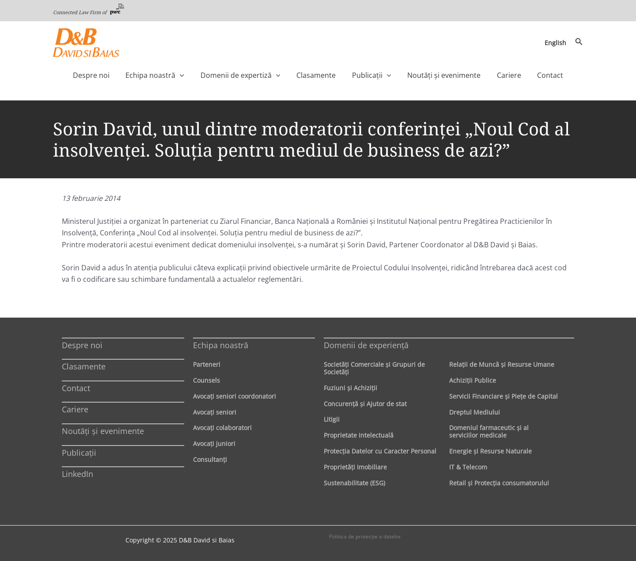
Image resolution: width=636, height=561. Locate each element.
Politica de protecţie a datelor (365, 536)
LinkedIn (77, 474)
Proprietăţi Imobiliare (355, 467)
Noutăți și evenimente (103, 431)
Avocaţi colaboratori (222, 427)
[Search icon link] (579, 42)
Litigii (332, 419)
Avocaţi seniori (214, 412)
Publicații (79, 452)
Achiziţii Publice (472, 380)
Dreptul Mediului (474, 412)
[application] (198, 75)
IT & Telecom (468, 467)
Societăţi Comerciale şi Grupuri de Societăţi (374, 368)
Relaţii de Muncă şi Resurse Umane (501, 364)
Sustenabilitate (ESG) (354, 483)
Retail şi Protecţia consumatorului (499, 483)
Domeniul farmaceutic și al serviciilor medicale (489, 431)
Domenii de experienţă (366, 345)
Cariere (75, 409)
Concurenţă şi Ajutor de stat (365, 404)
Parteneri (206, 364)
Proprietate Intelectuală (359, 435)
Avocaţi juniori (214, 443)
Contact (76, 388)
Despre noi (82, 345)
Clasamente (84, 366)
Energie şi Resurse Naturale (490, 451)
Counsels (206, 380)
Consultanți (210, 459)
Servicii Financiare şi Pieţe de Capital (503, 396)
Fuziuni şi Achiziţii (350, 388)
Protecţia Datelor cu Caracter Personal (380, 451)
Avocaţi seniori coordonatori (234, 396)
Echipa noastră (220, 345)
